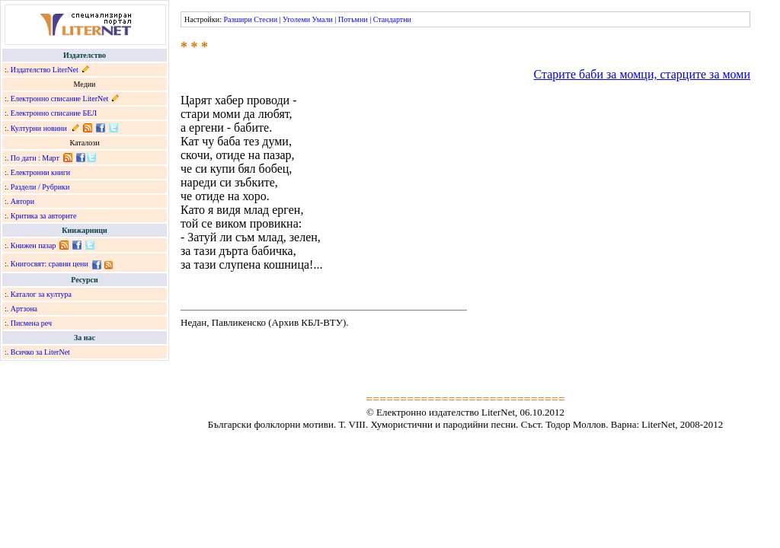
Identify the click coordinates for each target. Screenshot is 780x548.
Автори (22, 201)
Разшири (237, 19)
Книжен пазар (33, 245)
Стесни (265, 19)
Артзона (24, 308)
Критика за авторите (44, 216)
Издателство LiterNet (44, 69)
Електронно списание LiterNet (60, 98)
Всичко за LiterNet (40, 352)
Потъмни (353, 19)
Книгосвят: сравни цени (49, 264)
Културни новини (39, 128)
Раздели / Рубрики (40, 187)
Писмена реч (31, 323)
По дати (24, 158)
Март (50, 158)
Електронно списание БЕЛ (54, 113)
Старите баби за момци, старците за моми (642, 74)
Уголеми (296, 19)
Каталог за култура (41, 294)
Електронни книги (40, 172)
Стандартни (392, 19)
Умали (322, 19)
